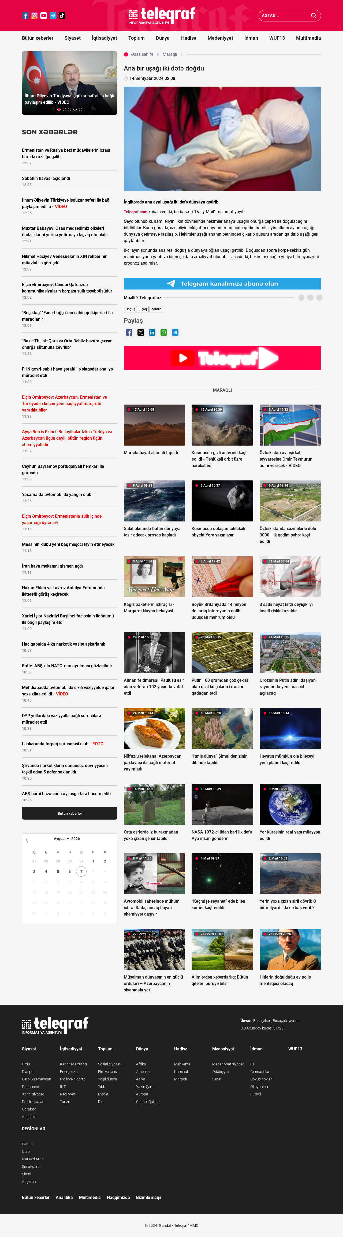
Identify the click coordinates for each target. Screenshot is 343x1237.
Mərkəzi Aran (33, 1159)
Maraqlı (180, 1079)
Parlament (30, 1086)
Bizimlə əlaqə (148, 1197)
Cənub (27, 1144)
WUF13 (277, 38)
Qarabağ (29, 1109)
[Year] (79, 838)
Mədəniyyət (220, 38)
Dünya (163, 38)
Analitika (29, 1116)
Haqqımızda (118, 1197)
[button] (59, 109)
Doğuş (130, 309)
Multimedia (308, 38)
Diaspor (28, 1071)
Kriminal (181, 1071)
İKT (63, 1086)
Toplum (136, 38)
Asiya (140, 1079)
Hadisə (188, 38)
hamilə (156, 309)
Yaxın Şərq (145, 1086)
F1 (252, 1064)
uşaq (143, 309)
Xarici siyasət (33, 1094)
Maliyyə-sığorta (72, 1079)
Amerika (143, 1071)
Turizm (65, 1101)
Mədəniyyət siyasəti (228, 1064)
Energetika (69, 1071)
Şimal (26, 1174)
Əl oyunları (259, 1086)
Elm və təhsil (108, 1071)
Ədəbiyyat (220, 1071)
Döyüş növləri (261, 1079)
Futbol (255, 1094)
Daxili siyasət (32, 1101)
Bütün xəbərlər (37, 38)
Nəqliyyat (68, 1094)
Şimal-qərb (31, 1166)
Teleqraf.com (135, 211)
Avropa (142, 1094)
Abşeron (29, 1181)
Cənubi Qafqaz (148, 1101)
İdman (251, 38)
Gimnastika (259, 1071)
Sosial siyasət (109, 1064)
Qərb (26, 1151)
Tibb (101, 1086)
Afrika (141, 1064)
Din (100, 1101)
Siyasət (73, 38)
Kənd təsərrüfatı (73, 1064)
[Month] (61, 838)
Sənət (217, 1079)
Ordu (26, 1064)
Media (103, 1094)
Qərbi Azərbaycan (36, 1079)
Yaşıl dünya (107, 1079)
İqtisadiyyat (104, 38)
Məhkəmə (182, 1064)
